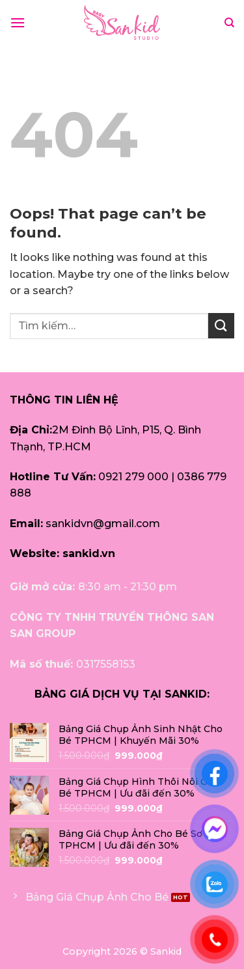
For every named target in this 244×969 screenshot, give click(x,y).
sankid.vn (88, 553)
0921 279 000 (133, 477)
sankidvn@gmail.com (103, 523)
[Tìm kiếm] (229, 22)
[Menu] (17, 22)
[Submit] (221, 325)
